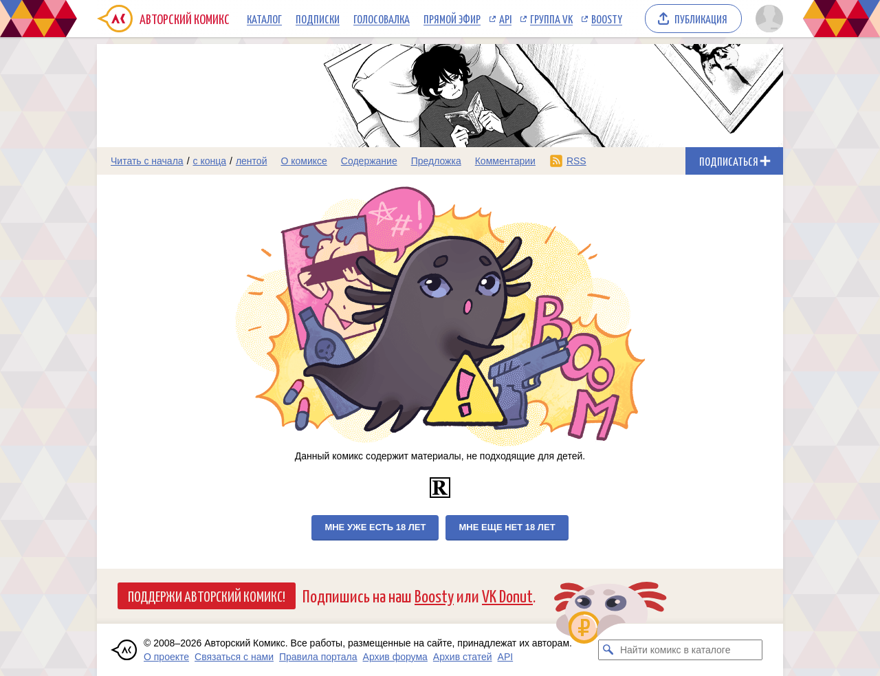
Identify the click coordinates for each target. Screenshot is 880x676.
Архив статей (462, 656)
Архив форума (395, 656)
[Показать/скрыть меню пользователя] (767, 18)
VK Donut (507, 595)
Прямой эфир (452, 18)
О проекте (166, 656)
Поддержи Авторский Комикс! (206, 595)
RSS (576, 160)
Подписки (318, 18)
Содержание (369, 160)
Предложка (436, 160)
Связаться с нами (234, 656)
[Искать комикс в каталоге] (608, 649)
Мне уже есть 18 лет (375, 527)
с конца (210, 160)
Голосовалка (381, 18)
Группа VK (551, 18)
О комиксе (303, 160)
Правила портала (318, 656)
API (505, 18)
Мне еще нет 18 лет (507, 527)
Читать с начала (147, 160)
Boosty (606, 18)
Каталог (264, 18)
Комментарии (505, 160)
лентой (251, 160)
